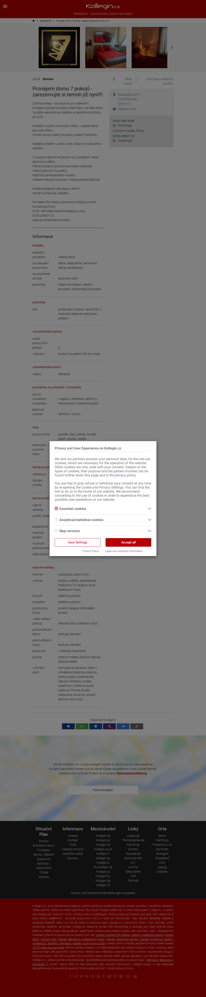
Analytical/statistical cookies (79, 520)
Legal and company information (124, 551)
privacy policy (125, 475)
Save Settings (77, 542)
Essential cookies (70, 509)
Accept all (128, 542)
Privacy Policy (90, 551)
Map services (67, 531)
